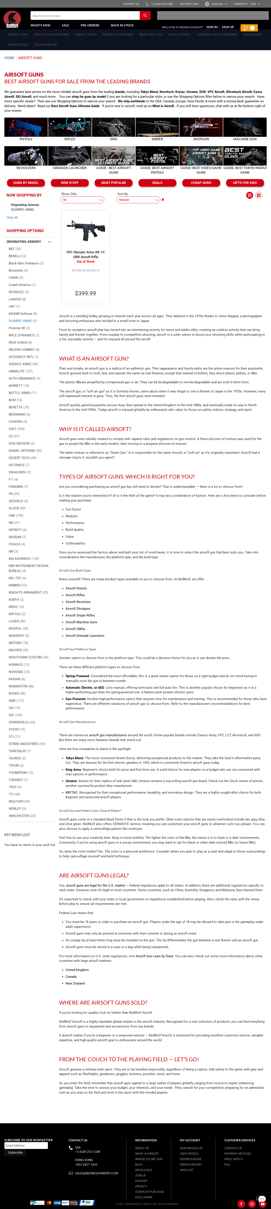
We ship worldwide (131, 106)
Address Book (190, 1159)
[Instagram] (252, 1204)
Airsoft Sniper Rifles (80, 620)
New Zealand (75, 988)
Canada (71, 981)
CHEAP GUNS (201, 188)
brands (120, 97)
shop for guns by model (89, 101)
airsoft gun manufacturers (108, 740)
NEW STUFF (69, 188)
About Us (142, 1148)
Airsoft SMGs (75, 634)
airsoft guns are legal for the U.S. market (95, 890)
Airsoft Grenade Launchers (85, 640)
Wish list (187, 1170)
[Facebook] (241, 1204)
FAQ (227, 1164)
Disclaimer (143, 1197)
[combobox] (90, 18)
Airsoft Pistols (76, 593)
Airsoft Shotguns (78, 613)
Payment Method (237, 1153)
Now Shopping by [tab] (24, 200)
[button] (219, 4)
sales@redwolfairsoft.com (96, 1173)
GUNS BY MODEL (26, 188)
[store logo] (23, 21)
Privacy (141, 1186)
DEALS (157, 188)
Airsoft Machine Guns (81, 627)
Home (9, 63)
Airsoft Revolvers (78, 607)
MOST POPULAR (113, 188)
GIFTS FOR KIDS (245, 188)
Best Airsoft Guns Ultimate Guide (75, 111)
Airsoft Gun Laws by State (154, 961)
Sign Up (228, 29)
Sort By (122, 199)
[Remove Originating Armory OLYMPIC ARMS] (8, 212)
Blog (139, 1164)
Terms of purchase (149, 1192)
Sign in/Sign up (191, 1148)
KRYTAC (72, 797)
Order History (191, 1164)
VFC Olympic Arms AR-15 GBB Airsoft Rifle (85, 259)
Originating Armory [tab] (24, 246)
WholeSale (143, 1170)
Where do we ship (149, 1159)
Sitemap (141, 1181)
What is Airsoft (163, 111)
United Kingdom (77, 975)
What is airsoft (147, 1153)
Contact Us (233, 1148)
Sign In (212, 29)
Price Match (233, 1159)
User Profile (189, 1153)
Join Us (140, 1175)
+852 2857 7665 (86, 1164)
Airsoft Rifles (75, 600)
